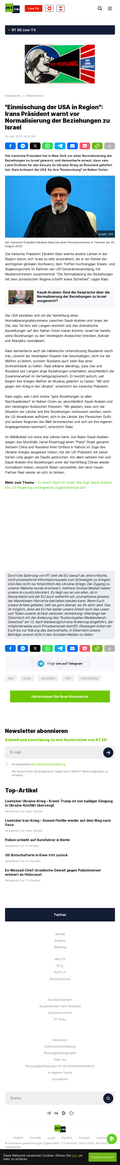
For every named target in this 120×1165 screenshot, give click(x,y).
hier (74, 1155)
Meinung (60, 947)
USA (68, 678)
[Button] (108, 752)
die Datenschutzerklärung (48, 764)
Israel (27, 678)
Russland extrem (60, 1012)
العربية (51, 1137)
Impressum (60, 1040)
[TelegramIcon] (48, 1113)
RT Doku (60, 1019)
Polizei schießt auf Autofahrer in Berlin (37, 840)
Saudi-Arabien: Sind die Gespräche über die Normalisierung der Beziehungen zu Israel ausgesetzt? (73, 296)
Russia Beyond (60, 979)
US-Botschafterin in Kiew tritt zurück (36, 855)
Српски (101, 1137)
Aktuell (60, 934)
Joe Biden (48, 678)
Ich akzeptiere (38, 764)
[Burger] (110, 8)
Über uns (60, 1059)
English (18, 1137)
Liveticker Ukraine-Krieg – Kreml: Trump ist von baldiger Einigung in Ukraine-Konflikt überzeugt (59, 803)
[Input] (60, 752)
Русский (35, 1137)
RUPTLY (60, 972)
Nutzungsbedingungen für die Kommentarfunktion (60, 1066)
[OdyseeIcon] (71, 1113)
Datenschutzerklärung (60, 1046)
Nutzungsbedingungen (60, 1053)
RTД (60, 966)
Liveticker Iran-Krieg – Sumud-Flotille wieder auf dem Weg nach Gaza (58, 822)
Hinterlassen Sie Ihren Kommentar (60, 696)
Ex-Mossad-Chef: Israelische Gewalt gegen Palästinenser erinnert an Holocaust (53, 872)
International (89, 678)
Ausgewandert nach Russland (60, 1006)
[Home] (12, 8)
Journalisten (60, 1079)
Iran (10, 678)
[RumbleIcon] (63, 1113)
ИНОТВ (60, 959)
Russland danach (60, 999)
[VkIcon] (56, 1113)
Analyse (60, 940)
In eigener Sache (60, 1072)
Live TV (33, 8)
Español (67, 1137)
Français (84, 1137)
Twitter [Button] (60, 915)
